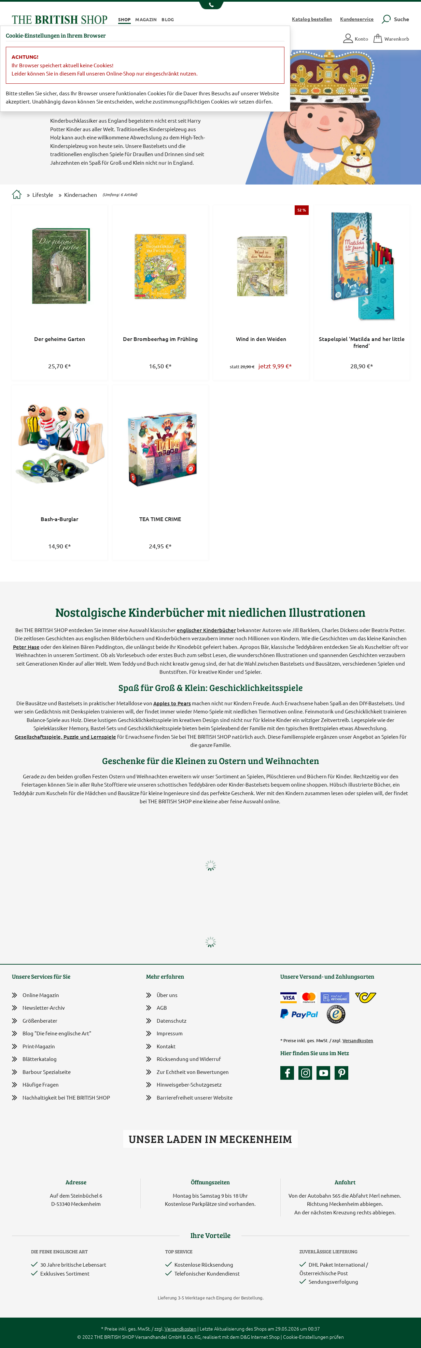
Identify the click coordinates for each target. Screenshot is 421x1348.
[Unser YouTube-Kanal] (325, 1073)
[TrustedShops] (336, 1014)
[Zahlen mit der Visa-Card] (288, 997)
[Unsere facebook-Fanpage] (288, 1073)
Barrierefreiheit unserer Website (189, 1098)
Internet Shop (265, 1336)
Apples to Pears (172, 703)
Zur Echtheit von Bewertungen (187, 1072)
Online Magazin (35, 995)
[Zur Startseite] (17, 195)
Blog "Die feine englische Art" (51, 1033)
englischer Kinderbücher (206, 630)
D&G (245, 1336)
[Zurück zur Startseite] (59, 18)
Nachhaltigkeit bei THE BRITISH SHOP (61, 1097)
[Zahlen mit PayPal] (300, 1014)
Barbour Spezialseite (41, 1072)
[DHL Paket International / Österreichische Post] (366, 997)
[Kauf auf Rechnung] (335, 997)
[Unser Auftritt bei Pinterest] (341, 1073)
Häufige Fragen (35, 1084)
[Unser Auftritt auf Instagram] (306, 1073)
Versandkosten (357, 1040)
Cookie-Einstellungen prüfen (313, 1336)
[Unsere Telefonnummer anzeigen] (210, 5)
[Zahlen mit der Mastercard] (308, 997)
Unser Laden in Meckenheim (210, 1138)
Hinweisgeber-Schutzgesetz (184, 1085)
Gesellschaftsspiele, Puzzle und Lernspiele (65, 736)
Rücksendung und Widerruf (183, 1059)
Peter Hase (26, 646)
